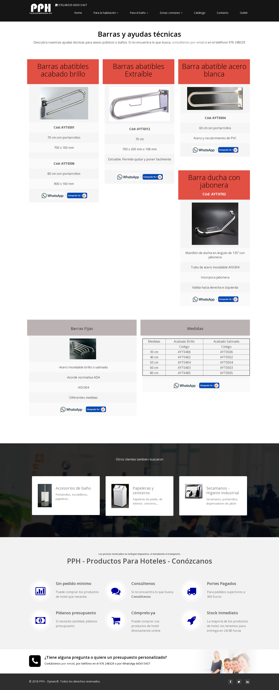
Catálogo (199, 13)
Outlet (244, 13)
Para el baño (139, 13)
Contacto (222, 13)
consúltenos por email (188, 42)
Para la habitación (105, 13)
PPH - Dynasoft (49, 681)
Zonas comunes (171, 13)
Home (78, 13)
